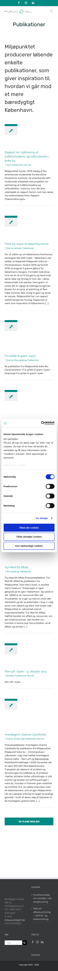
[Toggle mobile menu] (51, 11)
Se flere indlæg (29, 821)
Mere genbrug (20, 360)
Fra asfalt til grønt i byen (20, 356)
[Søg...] (13, 942)
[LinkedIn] (42, 942)
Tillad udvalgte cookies (29, 536)
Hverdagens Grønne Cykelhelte (25, 734)
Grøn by (10, 248)
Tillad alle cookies (29, 527)
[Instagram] (37, 942)
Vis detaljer (42, 518)
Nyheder (17, 248)
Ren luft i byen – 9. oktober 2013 (26, 671)
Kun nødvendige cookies (29, 545)
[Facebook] (32, 942)
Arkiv (9, 165)
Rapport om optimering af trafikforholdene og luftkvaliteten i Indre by (27, 156)
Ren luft (27, 165)
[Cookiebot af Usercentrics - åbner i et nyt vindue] (41, 423)
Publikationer (17, 165)
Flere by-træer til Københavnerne (27, 244)
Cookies (35, 954)
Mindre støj (19, 739)
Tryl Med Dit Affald (16, 567)
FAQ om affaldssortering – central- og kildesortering (42, 914)
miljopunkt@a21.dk (15, 920)
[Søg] (24, 942)
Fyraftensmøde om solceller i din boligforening (42, 898)
